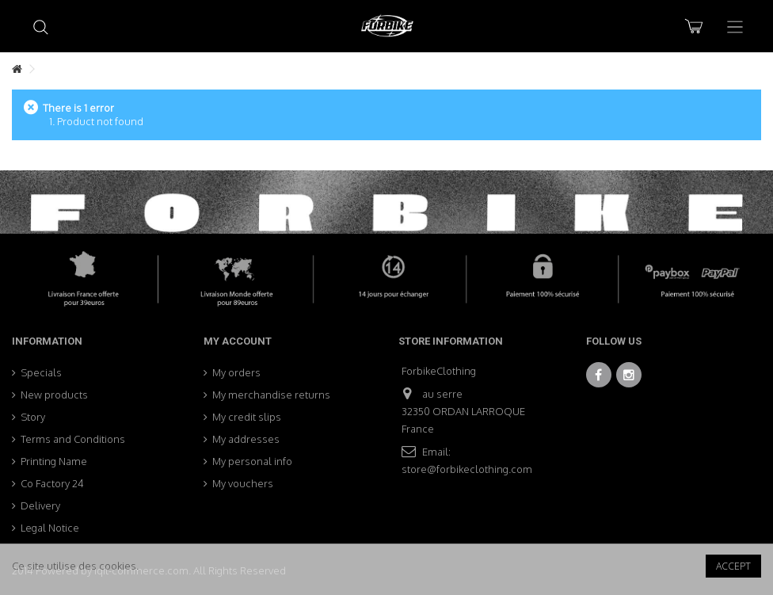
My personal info (252, 461)
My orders (236, 372)
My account (238, 341)
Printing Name (54, 461)
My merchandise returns (271, 394)
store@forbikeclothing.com (467, 469)
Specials (41, 372)
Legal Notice (50, 527)
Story (33, 416)
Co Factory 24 (52, 483)
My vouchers (242, 483)
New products (54, 394)
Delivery (40, 505)
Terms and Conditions (73, 439)
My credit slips (246, 416)
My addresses (246, 439)
